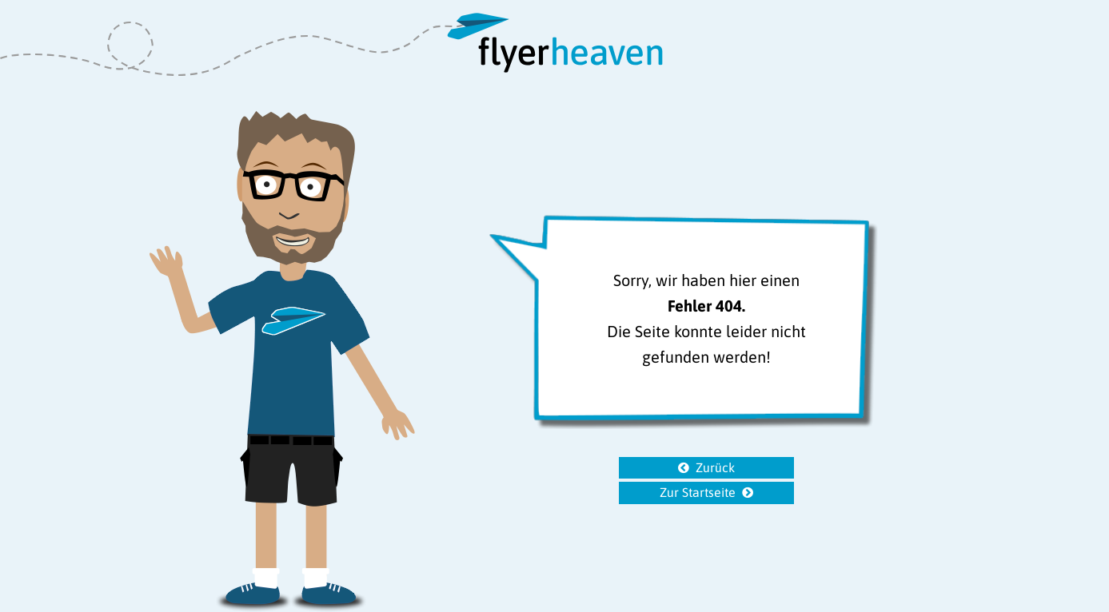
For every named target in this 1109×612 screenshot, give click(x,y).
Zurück (715, 467)
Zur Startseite (698, 492)
